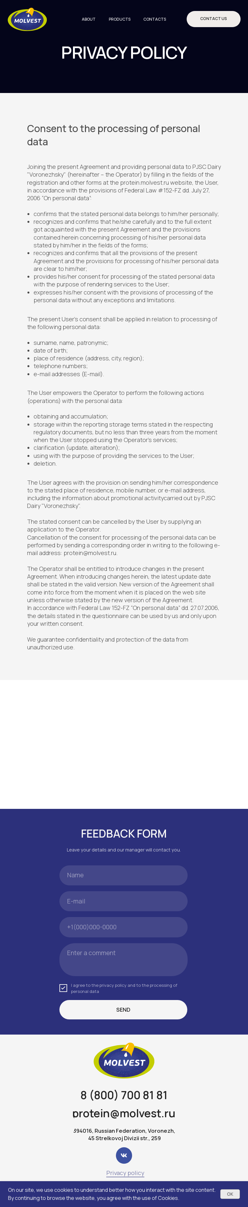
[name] (123, 875)
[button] (214, 19)
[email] (123, 901)
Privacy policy (125, 1173)
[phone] (123, 927)
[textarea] (123, 959)
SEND (123, 1009)
